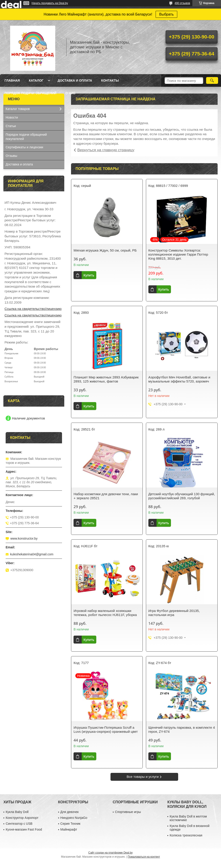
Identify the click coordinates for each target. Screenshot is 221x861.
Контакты (110, 80)
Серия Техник (70, 823)
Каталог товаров (18, 109)
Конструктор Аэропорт (22, 818)
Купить (88, 275)
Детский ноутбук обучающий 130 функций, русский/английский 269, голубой (181, 496)
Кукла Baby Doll (17, 812)
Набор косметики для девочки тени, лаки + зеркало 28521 (106, 496)
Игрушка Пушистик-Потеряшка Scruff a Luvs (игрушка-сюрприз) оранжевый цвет (106, 729)
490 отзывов (182, 3)
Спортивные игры (128, 812)
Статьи (11, 126)
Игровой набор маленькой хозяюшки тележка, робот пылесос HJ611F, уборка (105, 613)
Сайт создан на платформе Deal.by (110, 852)
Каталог (36, 80)
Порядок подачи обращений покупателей (26, 137)
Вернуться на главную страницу (105, 150)
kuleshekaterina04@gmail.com (31, 554)
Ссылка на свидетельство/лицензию (33, 309)
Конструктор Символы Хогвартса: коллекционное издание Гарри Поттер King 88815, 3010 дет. (178, 254)
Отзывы (11, 156)
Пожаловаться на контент (144, 856)
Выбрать (166, 14)
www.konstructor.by (24, 538)
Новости (12, 117)
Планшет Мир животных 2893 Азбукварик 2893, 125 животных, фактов (106, 379)
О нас (70, 93)
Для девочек (69, 812)
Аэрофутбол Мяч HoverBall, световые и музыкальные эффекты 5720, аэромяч (179, 379)
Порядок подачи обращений (30, 93)
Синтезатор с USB (19, 823)
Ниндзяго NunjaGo (73, 818)
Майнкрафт (68, 829)
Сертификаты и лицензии (24, 147)
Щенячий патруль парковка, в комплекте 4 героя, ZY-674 (181, 729)
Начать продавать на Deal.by (50, 3)
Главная (12, 80)
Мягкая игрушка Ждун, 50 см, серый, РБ (105, 250)
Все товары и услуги (143, 777)
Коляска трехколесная (186, 835)
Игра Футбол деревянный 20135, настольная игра (174, 613)
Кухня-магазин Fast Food (24, 829)
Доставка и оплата (75, 80)
